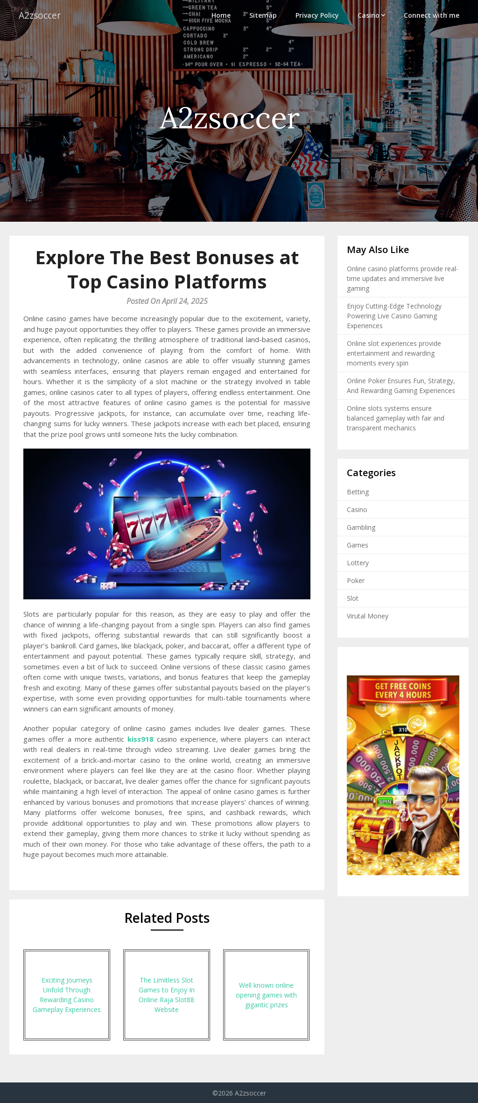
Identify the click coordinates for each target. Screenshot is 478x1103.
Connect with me (431, 15)
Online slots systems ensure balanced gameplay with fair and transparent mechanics (395, 418)
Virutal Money (367, 615)
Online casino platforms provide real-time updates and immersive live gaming (402, 278)
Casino (369, 15)
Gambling (361, 527)
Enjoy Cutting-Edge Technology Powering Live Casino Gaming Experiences (394, 316)
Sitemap (263, 15)
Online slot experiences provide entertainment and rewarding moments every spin (394, 353)
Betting (358, 491)
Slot (352, 598)
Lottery (358, 562)
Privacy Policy (317, 15)
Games (357, 545)
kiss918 (140, 739)
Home (221, 15)
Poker (356, 580)
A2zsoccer (41, 15)
